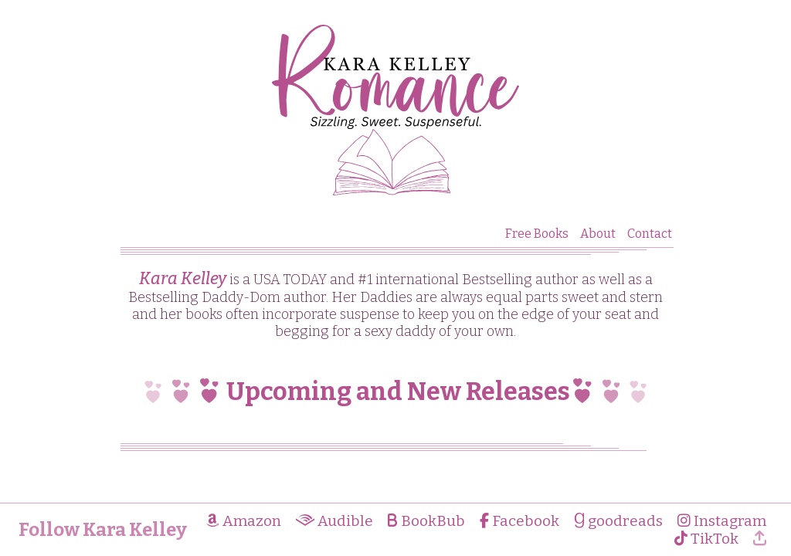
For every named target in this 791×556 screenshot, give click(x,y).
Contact (649, 233)
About (598, 233)
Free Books (537, 233)
